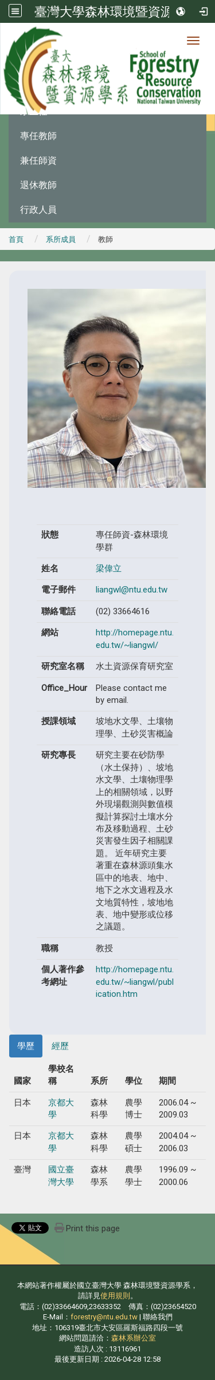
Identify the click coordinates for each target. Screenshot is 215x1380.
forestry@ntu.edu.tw (104, 1317)
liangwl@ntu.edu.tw (131, 589)
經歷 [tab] (60, 1046)
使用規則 (115, 1295)
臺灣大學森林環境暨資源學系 (116, 11)
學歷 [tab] (25, 1046)
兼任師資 (38, 160)
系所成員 (61, 239)
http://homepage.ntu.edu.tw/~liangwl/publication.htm (135, 981)
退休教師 (38, 185)
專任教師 (38, 135)
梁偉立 (109, 568)
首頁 (16, 239)
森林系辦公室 (133, 1338)
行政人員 (38, 209)
